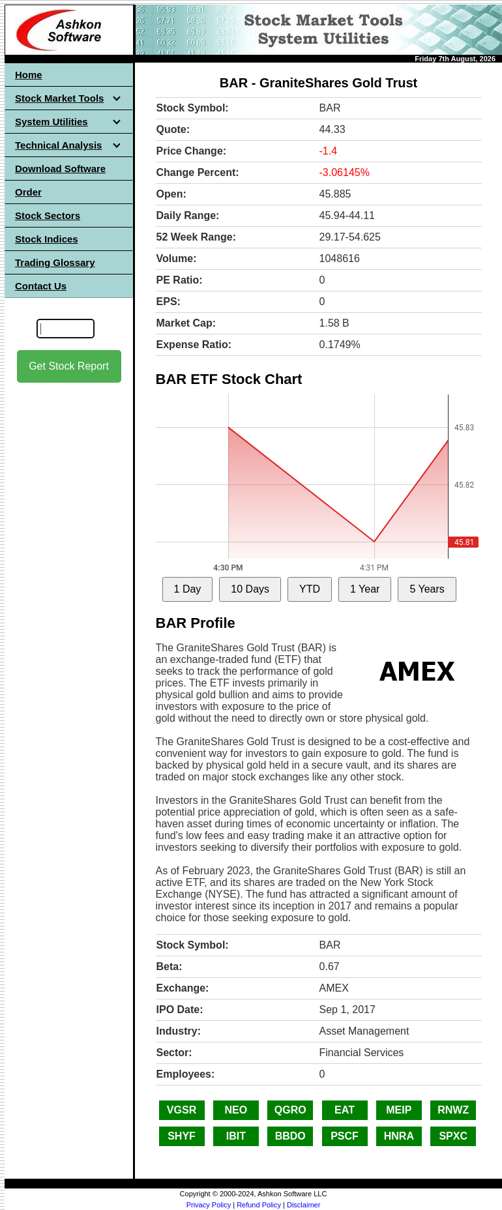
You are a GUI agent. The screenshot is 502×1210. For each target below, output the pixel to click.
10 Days (250, 589)
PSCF (345, 1136)
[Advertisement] (69, 587)
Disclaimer (303, 1205)
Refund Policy (259, 1205)
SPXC (453, 1136)
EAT (344, 1109)
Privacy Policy (208, 1205)
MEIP (398, 1109)
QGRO (290, 1109)
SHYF (182, 1136)
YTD (309, 589)
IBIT (236, 1136)
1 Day (187, 589)
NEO (236, 1109)
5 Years (426, 589)
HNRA (399, 1136)
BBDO (290, 1136)
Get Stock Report (69, 366)
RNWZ (453, 1109)
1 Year (364, 589)
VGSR (181, 1109)
